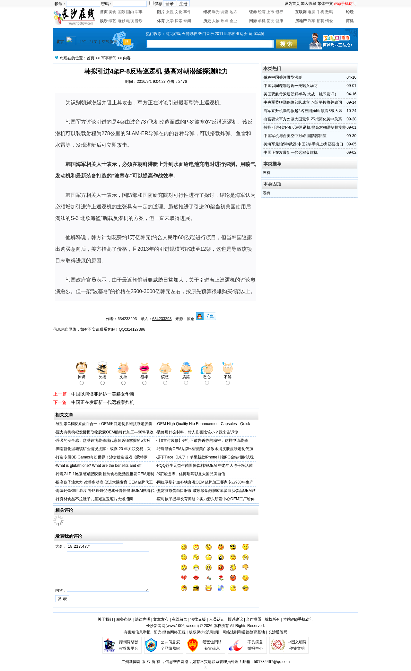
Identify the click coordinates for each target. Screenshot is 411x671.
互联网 (301, 12)
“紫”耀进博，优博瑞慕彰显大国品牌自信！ (193, 474)
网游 (253, 21)
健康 (279, 21)
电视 (130, 21)
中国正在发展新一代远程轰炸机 (102, 402)
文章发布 (161, 619)
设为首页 (292, 3)
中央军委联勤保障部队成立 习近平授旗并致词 (303, 102)
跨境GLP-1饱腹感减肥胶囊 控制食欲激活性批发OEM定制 (105, 474)
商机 (350, 21)
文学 (170, 21)
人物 (216, 21)
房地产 (301, 21)
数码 (329, 12)
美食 (112, 12)
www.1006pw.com (182, 625)
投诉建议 (235, 619)
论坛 (350, 12)
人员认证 (216, 619)
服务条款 (124, 619)
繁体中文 (325, 3)
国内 (130, 12)
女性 (170, 12)
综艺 (112, 21)
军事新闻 (109, 58)
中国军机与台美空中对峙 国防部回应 (295, 136)
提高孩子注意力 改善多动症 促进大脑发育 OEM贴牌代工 (104, 482)
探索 (178, 21)
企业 (233, 21)
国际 (121, 12)
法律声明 (142, 619)
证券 (253, 12)
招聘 (320, 21)
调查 (224, 12)
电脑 (311, 12)
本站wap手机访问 (298, 619)
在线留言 (179, 619)
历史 (207, 21)
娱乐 (104, 21)
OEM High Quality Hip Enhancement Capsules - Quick (203, 424)
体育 (161, 21)
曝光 (216, 12)
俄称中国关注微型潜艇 (283, 77)
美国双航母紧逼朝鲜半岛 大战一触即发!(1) (300, 94)
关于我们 (105, 619)
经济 (262, 12)
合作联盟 (253, 619)
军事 (139, 12)
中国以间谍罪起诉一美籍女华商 (102, 393)
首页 (104, 12)
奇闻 (187, 21)
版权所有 (272, 619)
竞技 (270, 21)
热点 (224, 21)
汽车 (311, 21)
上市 (270, 12)
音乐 (139, 21)
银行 (279, 12)
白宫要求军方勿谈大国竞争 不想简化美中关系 (303, 119)
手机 (320, 12)
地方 (233, 12)
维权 (207, 12)
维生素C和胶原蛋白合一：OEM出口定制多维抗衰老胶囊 (104, 424)
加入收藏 (308, 3)
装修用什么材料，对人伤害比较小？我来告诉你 (197, 432)
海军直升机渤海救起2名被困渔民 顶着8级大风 (303, 111)
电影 (121, 21)
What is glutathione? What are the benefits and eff (98, 465)
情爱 (329, 21)
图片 (161, 12)
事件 (187, 12)
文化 (178, 12)
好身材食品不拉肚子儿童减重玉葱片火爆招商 (94, 499)
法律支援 (198, 619)
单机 (262, 21)
